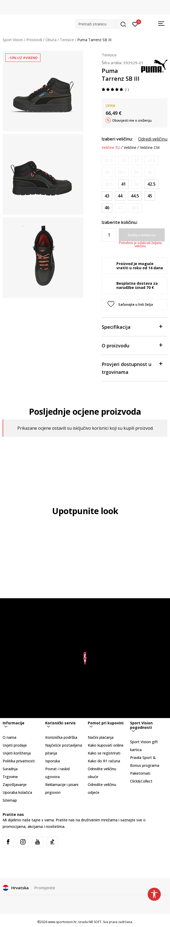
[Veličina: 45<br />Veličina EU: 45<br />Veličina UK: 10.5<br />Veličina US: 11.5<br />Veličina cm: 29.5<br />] (150, 196)
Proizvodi (34, 39)
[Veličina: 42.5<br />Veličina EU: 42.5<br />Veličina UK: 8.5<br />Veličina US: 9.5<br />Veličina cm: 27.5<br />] (151, 184)
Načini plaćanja (101, 737)
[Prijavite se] (135, 24)
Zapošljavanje (15, 784)
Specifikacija (132, 326)
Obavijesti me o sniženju (132, 120)
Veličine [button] (130, 147)
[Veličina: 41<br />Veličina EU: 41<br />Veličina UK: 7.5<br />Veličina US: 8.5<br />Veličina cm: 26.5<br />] (123, 184)
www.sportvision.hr (62, 922)
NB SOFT (95, 922)
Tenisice (67, 39)
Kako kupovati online (105, 745)
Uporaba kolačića (17, 792)
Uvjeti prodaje (15, 745)
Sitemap (10, 800)
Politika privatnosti (19, 760)
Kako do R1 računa (104, 760)
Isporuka (52, 760)
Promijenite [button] (44, 887)
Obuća (50, 39)
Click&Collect (141, 781)
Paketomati (140, 773)
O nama (9, 737)
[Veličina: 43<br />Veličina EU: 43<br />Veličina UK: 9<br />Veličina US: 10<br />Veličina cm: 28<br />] (107, 196)
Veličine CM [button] (149, 147)
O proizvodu (132, 345)
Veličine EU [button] (111, 147)
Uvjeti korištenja (17, 753)
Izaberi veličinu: (117, 139)
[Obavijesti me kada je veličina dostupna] (109, 160)
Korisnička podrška (61, 737)
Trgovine (10, 776)
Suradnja (10, 768)
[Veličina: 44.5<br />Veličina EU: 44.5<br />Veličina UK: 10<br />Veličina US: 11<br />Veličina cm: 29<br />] (135, 196)
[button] (101, 24)
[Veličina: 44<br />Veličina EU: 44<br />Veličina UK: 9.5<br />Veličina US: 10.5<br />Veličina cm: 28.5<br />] (120, 196)
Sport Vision (13, 39)
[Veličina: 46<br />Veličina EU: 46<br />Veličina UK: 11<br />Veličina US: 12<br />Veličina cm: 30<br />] (107, 207)
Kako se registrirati (104, 753)
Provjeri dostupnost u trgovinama (132, 367)
